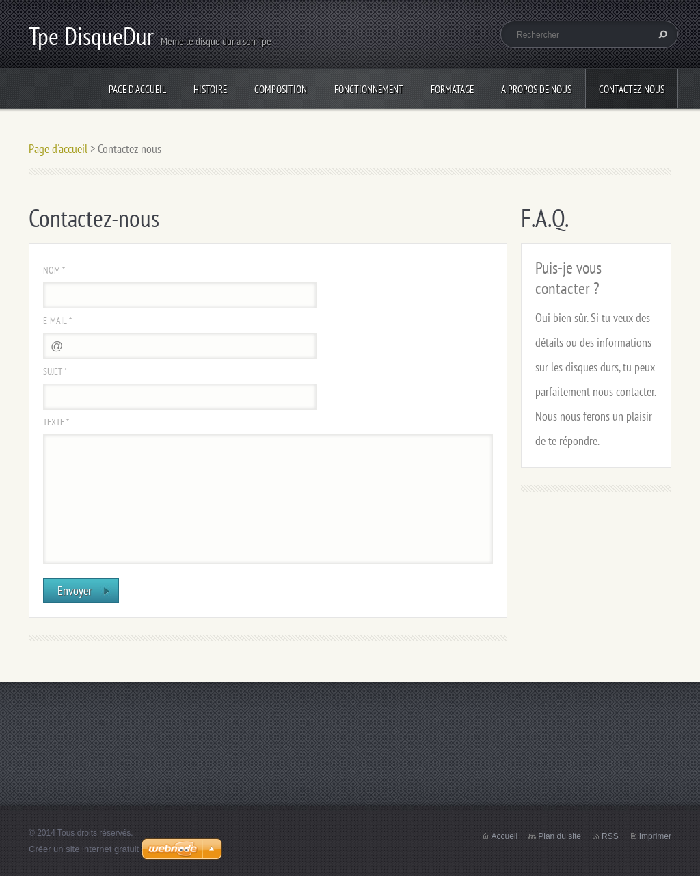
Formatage (452, 89)
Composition (280, 89)
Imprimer (655, 836)
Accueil (505, 836)
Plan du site (559, 836)
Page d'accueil (137, 89)
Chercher (661, 34)
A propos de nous (536, 89)
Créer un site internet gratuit (84, 849)
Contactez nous (631, 89)
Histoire (210, 89)
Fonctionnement (368, 89)
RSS (610, 836)
